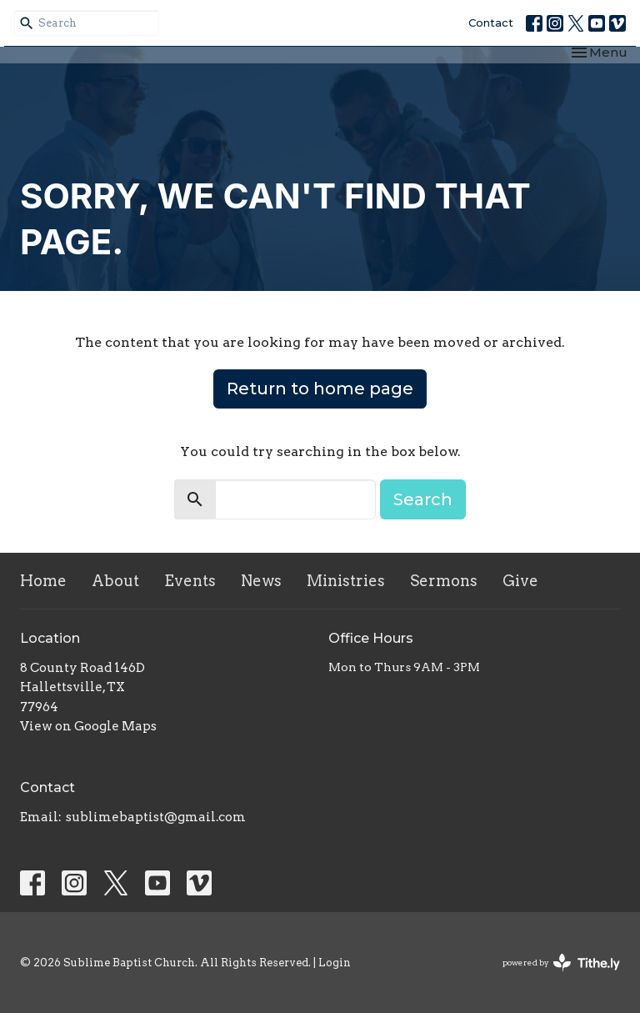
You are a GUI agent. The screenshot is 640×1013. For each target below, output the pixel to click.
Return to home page (320, 389)
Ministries (346, 580)
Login (334, 962)
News (261, 580)
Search (422, 499)
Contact (490, 22)
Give (520, 580)
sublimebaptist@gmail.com (156, 817)
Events (190, 580)
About (115, 580)
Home (43, 580)
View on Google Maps (88, 726)
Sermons (444, 580)
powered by (561, 962)
